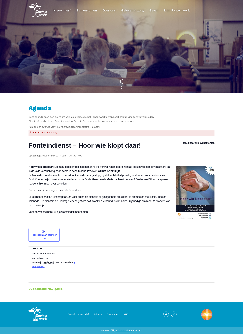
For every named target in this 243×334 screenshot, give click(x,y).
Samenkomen (87, 10)
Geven (153, 10)
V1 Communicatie (124, 330)
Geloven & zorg (132, 10)
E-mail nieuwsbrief (78, 314)
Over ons (109, 10)
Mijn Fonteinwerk (177, 10)
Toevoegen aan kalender (44, 235)
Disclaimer (113, 314)
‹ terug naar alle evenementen (198, 143)
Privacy (98, 314)
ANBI (126, 314)
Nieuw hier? (62, 10)
